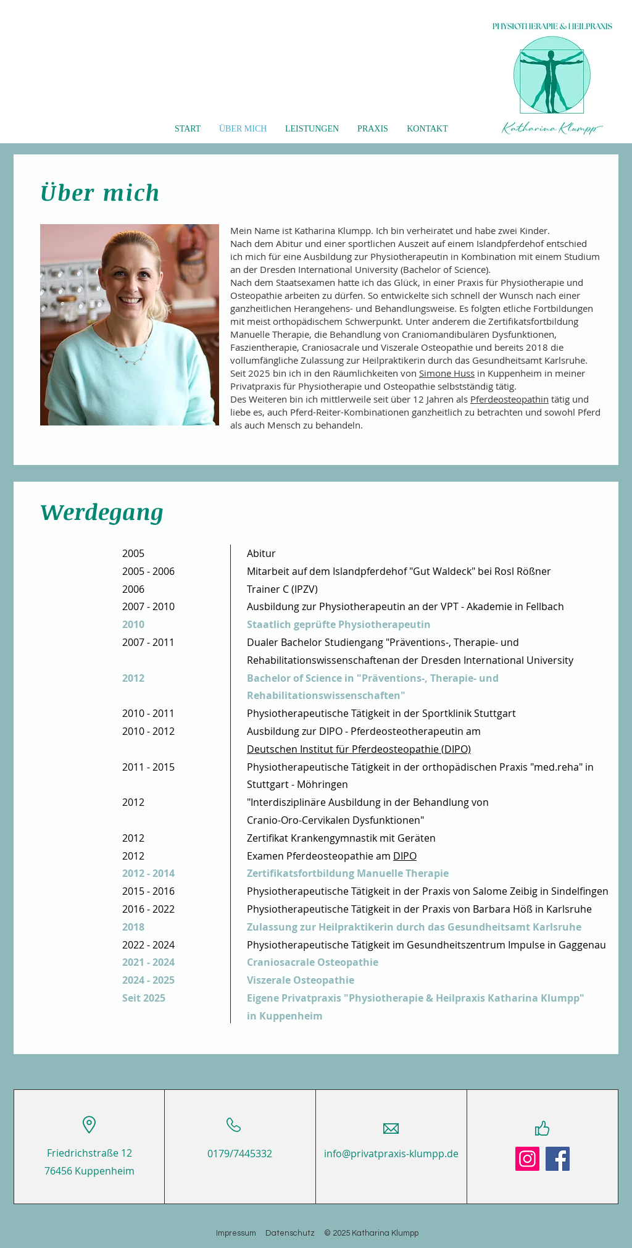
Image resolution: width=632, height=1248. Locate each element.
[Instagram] (527, 1159)
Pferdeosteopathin (509, 399)
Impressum (240, 1233)
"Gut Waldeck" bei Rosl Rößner (480, 571)
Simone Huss (447, 373)
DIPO (405, 856)
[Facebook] (558, 1159)
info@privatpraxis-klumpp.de (391, 1153)
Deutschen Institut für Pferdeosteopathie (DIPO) (359, 749)
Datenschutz (294, 1233)
